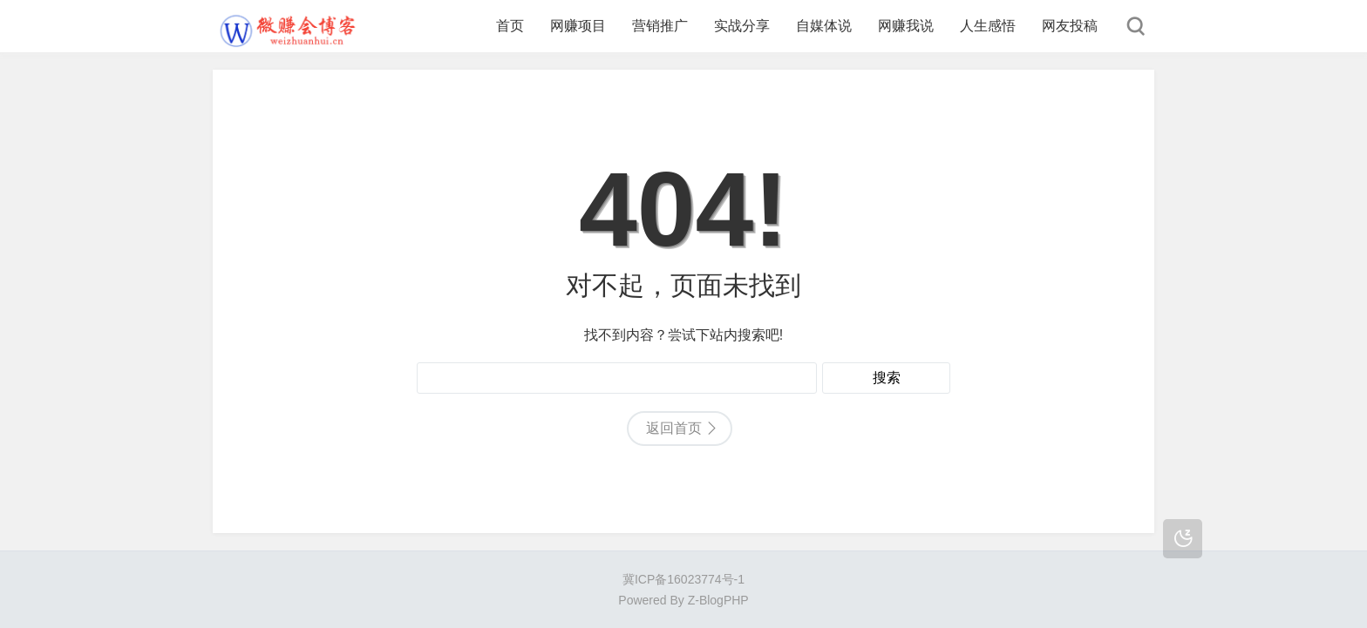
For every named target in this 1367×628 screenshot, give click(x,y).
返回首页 (674, 428)
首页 (510, 25)
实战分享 (742, 25)
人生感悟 (988, 25)
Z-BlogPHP (718, 600)
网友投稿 (1070, 25)
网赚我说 (906, 25)
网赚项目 (578, 25)
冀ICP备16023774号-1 (683, 579)
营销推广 (660, 25)
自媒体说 (824, 25)
